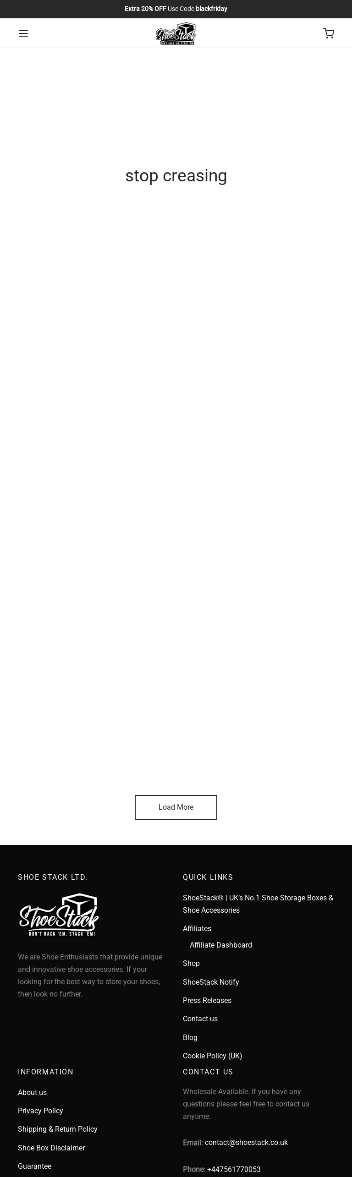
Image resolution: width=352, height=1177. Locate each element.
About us (32, 1092)
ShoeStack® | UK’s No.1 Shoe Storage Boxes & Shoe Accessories (258, 904)
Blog (190, 1037)
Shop (191, 963)
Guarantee (34, 1166)
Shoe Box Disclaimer (51, 1148)
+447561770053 (234, 1169)
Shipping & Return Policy (58, 1129)
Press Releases (207, 1000)
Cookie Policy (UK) (212, 1056)
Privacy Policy (40, 1110)
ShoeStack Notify (211, 982)
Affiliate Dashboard (221, 945)
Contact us (200, 1018)
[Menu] (23, 33)
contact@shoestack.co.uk (246, 1142)
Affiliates (197, 928)
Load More (176, 807)
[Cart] (328, 33)
